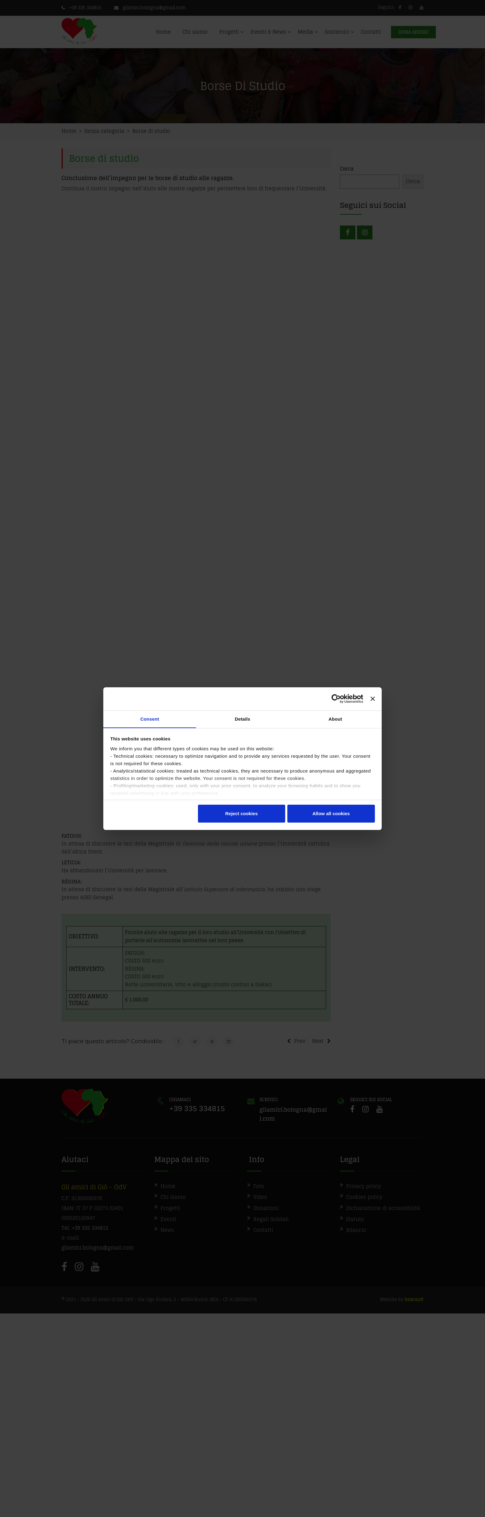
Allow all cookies (331, 813)
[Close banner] (373, 699)
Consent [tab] (149, 718)
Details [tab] (242, 718)
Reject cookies (241, 813)
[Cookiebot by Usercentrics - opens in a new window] (336, 698)
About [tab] (335, 718)
